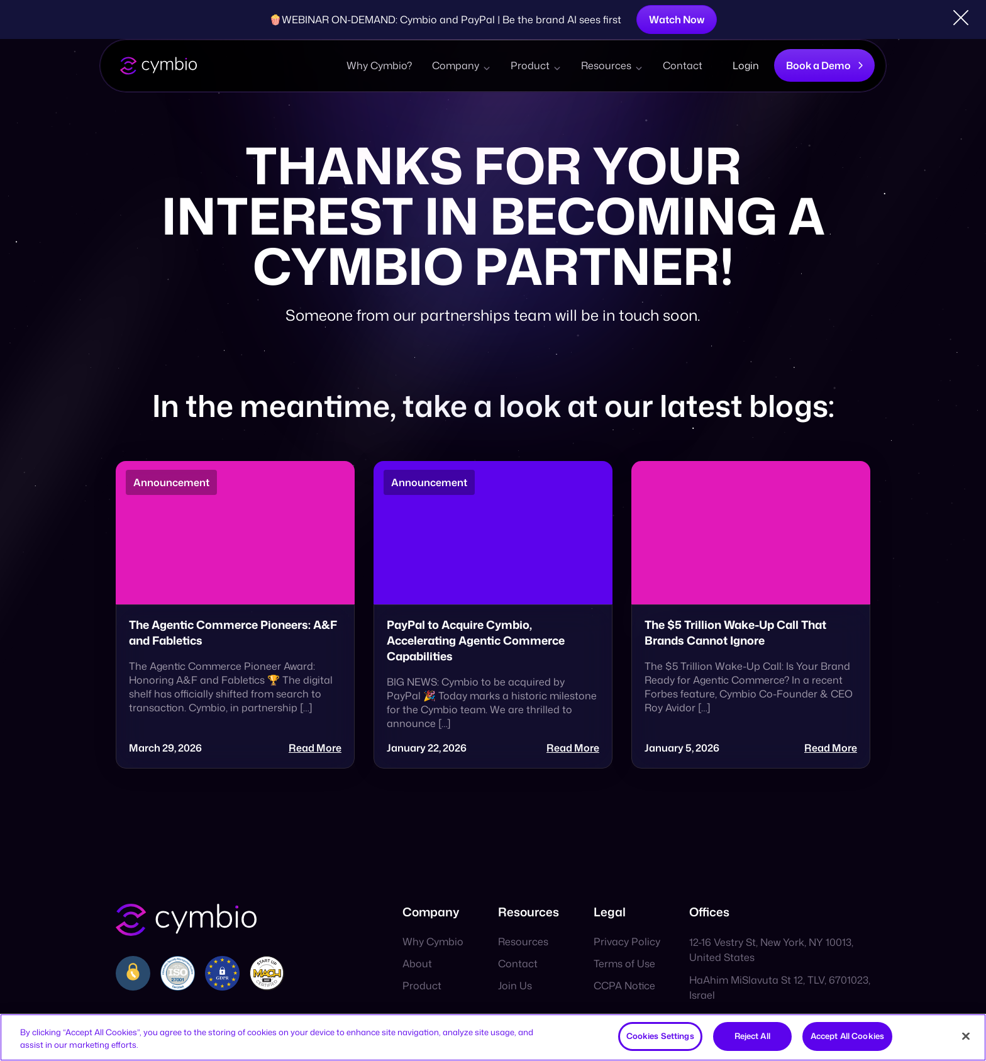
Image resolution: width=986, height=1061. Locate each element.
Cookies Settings (660, 1036)
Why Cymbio (432, 941)
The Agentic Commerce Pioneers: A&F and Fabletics (233, 632)
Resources (606, 65)
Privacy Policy (627, 941)
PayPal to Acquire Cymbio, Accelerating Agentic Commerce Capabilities (476, 640)
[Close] (966, 1036)
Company (455, 65)
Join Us (515, 985)
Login (746, 65)
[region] (493, 1037)
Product (530, 65)
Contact (682, 65)
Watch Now (676, 19)
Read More (315, 748)
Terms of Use (624, 963)
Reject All (752, 1036)
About (417, 963)
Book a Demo (824, 65)
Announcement (171, 482)
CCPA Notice (624, 985)
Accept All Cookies (847, 1036)
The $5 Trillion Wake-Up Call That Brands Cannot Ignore (735, 632)
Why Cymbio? (379, 65)
